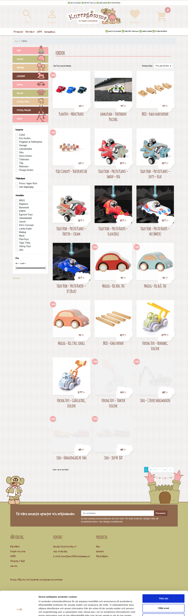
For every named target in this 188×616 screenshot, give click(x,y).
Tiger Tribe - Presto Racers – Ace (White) (155, 231)
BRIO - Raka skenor (113, 343)
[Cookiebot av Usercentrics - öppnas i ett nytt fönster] (19, 610)
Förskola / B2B (17, 561)
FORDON (32, 85)
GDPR (13, 556)
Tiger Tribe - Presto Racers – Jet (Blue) (71, 288)
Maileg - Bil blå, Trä (155, 286)
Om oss (13, 566)
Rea (98, 546)
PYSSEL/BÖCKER (32, 110)
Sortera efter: (147, 66)
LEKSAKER (32, 76)
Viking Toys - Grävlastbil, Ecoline (71, 403)
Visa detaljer (159, 610)
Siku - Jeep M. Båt (113, 458)
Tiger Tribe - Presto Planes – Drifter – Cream (71, 231)
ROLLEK (32, 93)
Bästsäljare (102, 556)
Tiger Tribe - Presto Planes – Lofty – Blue (155, 174)
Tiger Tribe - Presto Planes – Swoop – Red (113, 174)
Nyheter (100, 551)
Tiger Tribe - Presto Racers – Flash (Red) (113, 231)
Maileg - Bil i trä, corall (71, 343)
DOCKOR (32, 59)
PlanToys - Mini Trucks (71, 114)
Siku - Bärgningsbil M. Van (71, 458)
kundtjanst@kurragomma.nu (75, 556)
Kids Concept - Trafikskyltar (71, 171)
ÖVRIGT (32, 119)
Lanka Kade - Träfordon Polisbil (113, 116)
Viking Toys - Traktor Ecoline (113, 403)
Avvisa (163, 596)
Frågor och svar (18, 551)
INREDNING (32, 68)
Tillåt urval (163, 587)
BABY (32, 51)
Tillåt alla (163, 577)
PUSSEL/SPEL (32, 102)
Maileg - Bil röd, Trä (113, 286)
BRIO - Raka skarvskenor (155, 114)
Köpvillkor (15, 546)
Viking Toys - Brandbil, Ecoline (155, 345)
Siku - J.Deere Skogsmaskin (155, 400)
